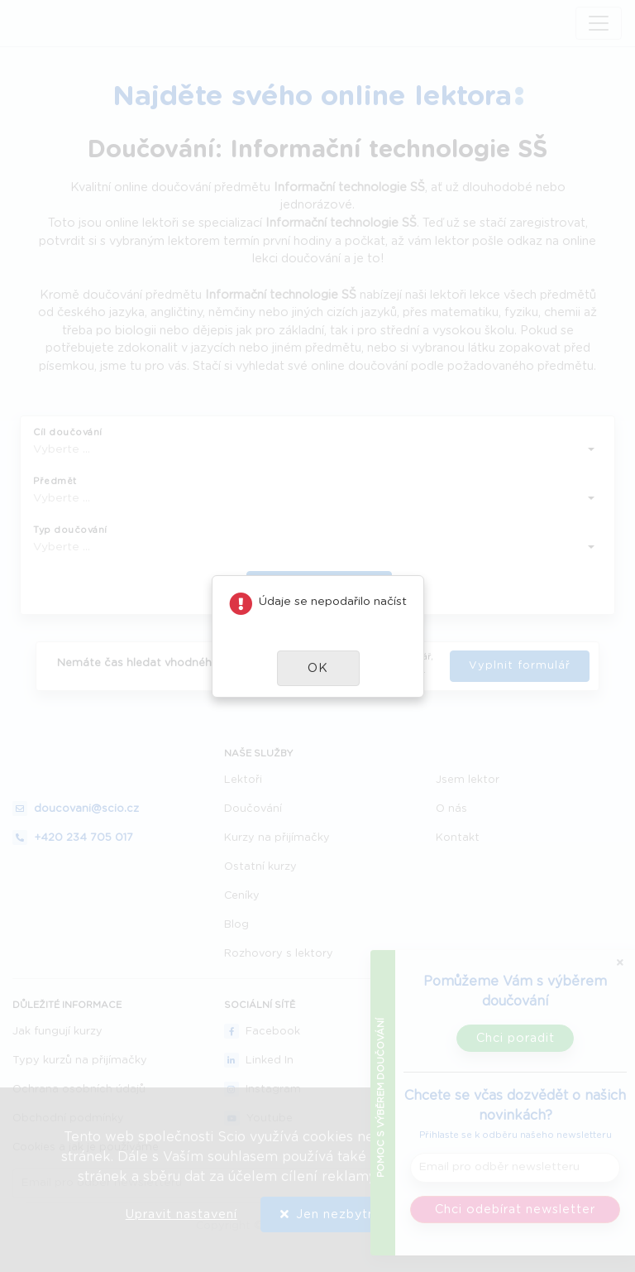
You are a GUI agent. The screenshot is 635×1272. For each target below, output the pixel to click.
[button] (318, 668)
